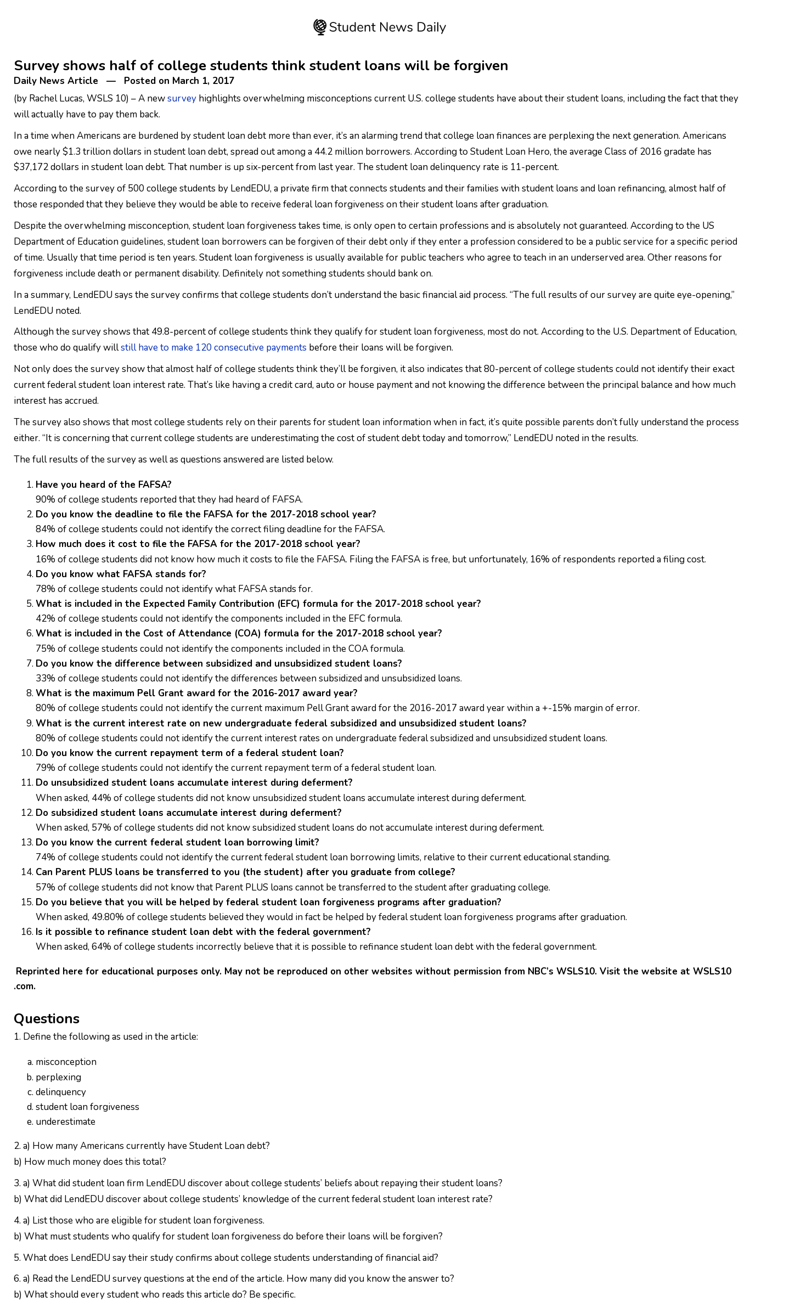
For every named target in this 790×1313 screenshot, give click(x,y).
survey (180, 98)
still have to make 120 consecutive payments (214, 347)
